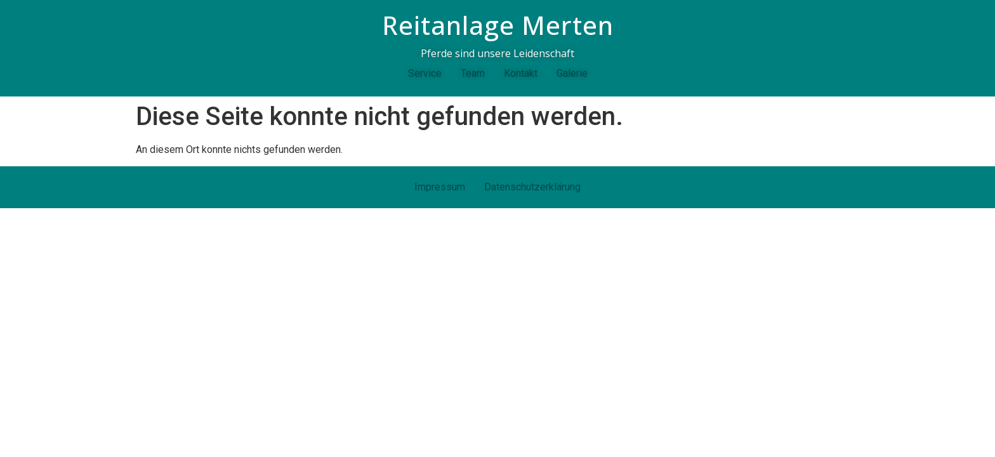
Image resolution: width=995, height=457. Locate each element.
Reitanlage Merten (498, 25)
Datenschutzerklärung (532, 187)
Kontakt (520, 73)
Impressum (439, 187)
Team (473, 73)
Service (425, 73)
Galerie (572, 73)
